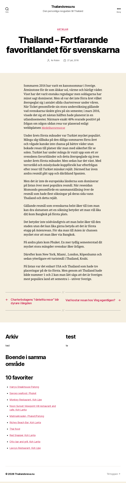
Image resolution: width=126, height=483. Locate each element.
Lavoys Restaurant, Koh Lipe (25, 449)
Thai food (14, 430)
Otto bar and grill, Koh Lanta (24, 443)
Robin (56, 61)
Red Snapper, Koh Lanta (22, 436)
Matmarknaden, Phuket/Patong (26, 417)
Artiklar (62, 30)
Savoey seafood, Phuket (22, 394)
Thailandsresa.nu (62, 6)
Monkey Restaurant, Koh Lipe (25, 401)
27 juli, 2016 (73, 61)
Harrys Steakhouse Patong (24, 388)
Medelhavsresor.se (54, 128)
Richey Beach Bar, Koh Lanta (25, 423)
